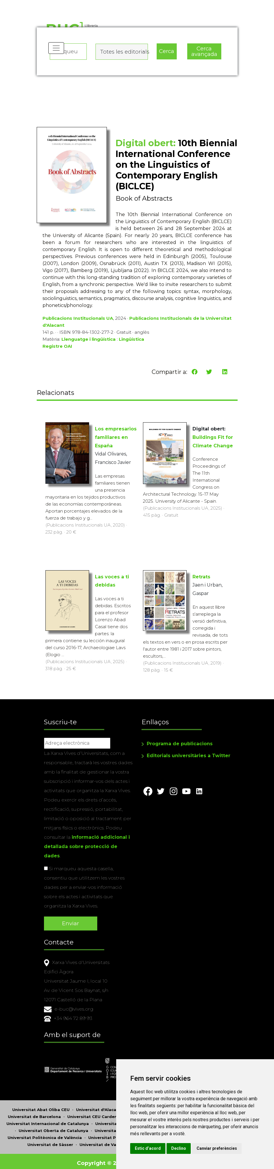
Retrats (201, 578)
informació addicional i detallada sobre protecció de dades (87, 846)
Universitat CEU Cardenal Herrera (102, 1113)
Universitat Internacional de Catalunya (47, 1120)
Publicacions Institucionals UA (78, 322)
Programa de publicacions (180, 743)
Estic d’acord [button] (169, 1136)
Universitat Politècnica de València (45, 1134)
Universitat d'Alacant (98, 1106)
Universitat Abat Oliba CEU (41, 1106)
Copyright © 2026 (102, 1159)
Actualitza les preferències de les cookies (54, 4)
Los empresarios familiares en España (116, 439)
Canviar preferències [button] (176, 1148)
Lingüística (131, 343)
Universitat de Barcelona (34, 1113)
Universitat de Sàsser (50, 1141)
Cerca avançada (204, 50)
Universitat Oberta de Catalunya (53, 1127)
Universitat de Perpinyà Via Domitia (133, 1127)
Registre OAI (57, 350)
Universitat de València (104, 1141)
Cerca (166, 49)
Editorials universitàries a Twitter (188, 754)
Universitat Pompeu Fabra (116, 1134)
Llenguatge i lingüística (88, 343)
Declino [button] (199, 1136)
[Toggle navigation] (57, 52)
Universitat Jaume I (115, 1120)
